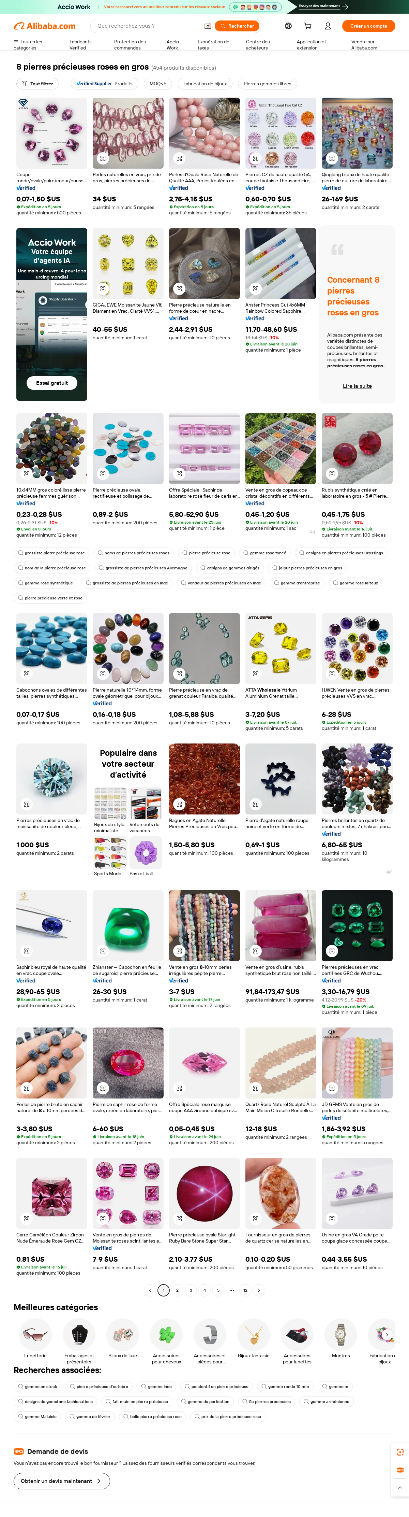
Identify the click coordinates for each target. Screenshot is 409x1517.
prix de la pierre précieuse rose (228, 1416)
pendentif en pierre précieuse (216, 1386)
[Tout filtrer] (37, 83)
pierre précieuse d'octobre (99, 1386)
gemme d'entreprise (297, 583)
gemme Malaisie (37, 1416)
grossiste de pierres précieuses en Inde (127, 583)
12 (245, 1290)
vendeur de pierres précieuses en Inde (221, 583)
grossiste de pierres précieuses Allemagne (143, 568)
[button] (208, 26)
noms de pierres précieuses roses (133, 553)
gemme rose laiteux (355, 583)
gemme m (335, 1386)
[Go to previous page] (150, 1290)
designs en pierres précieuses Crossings (341, 553)
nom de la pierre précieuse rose (52, 568)
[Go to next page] (259, 1290)
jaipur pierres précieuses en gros (307, 568)
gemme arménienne (326, 1401)
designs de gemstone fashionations (55, 1401)
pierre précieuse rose (206, 553)
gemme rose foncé (264, 553)
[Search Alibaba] (147, 26)
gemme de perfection (205, 1401)
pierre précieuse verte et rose (50, 598)
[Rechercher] (237, 25)
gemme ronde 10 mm (285, 1386)
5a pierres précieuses (266, 1401)
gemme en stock (37, 1386)
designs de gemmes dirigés (229, 568)
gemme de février (90, 1416)
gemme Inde (156, 1386)
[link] (400, 1452)
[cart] (309, 27)
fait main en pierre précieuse (137, 1401)
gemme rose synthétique (45, 583)
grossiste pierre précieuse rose (51, 553)
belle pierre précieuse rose (152, 1416)
